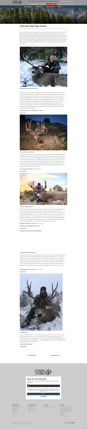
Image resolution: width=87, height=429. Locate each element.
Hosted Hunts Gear (64, 416)
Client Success (15, 412)
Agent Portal (29, 423)
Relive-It (45, 408)
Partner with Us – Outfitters (66, 406)
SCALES (34, 422)
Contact (13, 414)
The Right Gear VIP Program (49, 406)
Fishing (60, 6)
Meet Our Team (15, 408)
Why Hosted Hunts (16, 406)
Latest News (14, 411)
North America (28, 6)
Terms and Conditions (22, 423)
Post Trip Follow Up (65, 412)
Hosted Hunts (24, 422)
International (40, 6)
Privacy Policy (14, 423)
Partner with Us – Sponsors (66, 408)
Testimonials (14, 409)
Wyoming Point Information (66, 411)
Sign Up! (43, 394)
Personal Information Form (66, 409)
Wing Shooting (51, 6)
